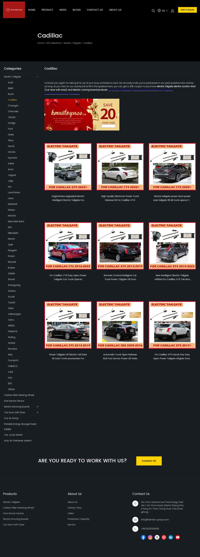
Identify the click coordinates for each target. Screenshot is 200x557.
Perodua (12, 348)
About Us (75, 494)
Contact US (149, 461)
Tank (10, 371)
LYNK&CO (13, 366)
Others (11, 389)
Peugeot (12, 250)
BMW (10, 88)
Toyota (11, 302)
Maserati (12, 204)
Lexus (11, 198)
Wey (10, 354)
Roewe (11, 267)
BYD (10, 383)
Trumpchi (13, 360)
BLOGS (77, 10)
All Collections (54, 43)
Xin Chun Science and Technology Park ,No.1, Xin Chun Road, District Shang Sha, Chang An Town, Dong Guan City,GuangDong (162, 507)
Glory (10, 140)
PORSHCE (13, 331)
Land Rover (14, 192)
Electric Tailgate (72, 43)
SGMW (11, 273)
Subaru (12, 290)
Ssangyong (14, 285)
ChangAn (13, 105)
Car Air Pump (11, 418)
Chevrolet (13, 111)
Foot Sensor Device (14, 400)
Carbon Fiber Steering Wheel (19, 395)
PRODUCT (47, 10)
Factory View (74, 508)
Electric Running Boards (17, 406)
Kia (9, 186)
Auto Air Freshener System (18, 440)
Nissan (11, 238)
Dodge (11, 123)
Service (71, 524)
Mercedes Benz (16, 221)
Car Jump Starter (13, 434)
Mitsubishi (13, 233)
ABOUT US (115, 10)
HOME (31, 10)
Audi (10, 82)
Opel (10, 244)
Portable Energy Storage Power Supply (20, 426)
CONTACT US (95, 10)
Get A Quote (187, 10)
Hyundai (12, 157)
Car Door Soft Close (14, 412)
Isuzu (10, 169)
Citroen (12, 117)
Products (10, 494)
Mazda (12, 215)
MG (10, 227)
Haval (11, 146)
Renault (12, 261)
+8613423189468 (150, 528)
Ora (10, 377)
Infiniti (11, 163)
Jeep (10, 180)
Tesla (10, 308)
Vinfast (11, 343)
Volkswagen (14, 314)
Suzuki (11, 296)
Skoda (11, 279)
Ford (10, 128)
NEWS (63, 10)
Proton (11, 256)
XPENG (11, 325)
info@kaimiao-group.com (155, 519)
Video (71, 513)
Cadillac (88, 43)
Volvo (11, 319)
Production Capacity (79, 519)
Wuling (11, 337)
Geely (11, 134)
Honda (11, 151)
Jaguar (12, 175)
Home (41, 43)
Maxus (11, 209)
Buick (11, 94)
